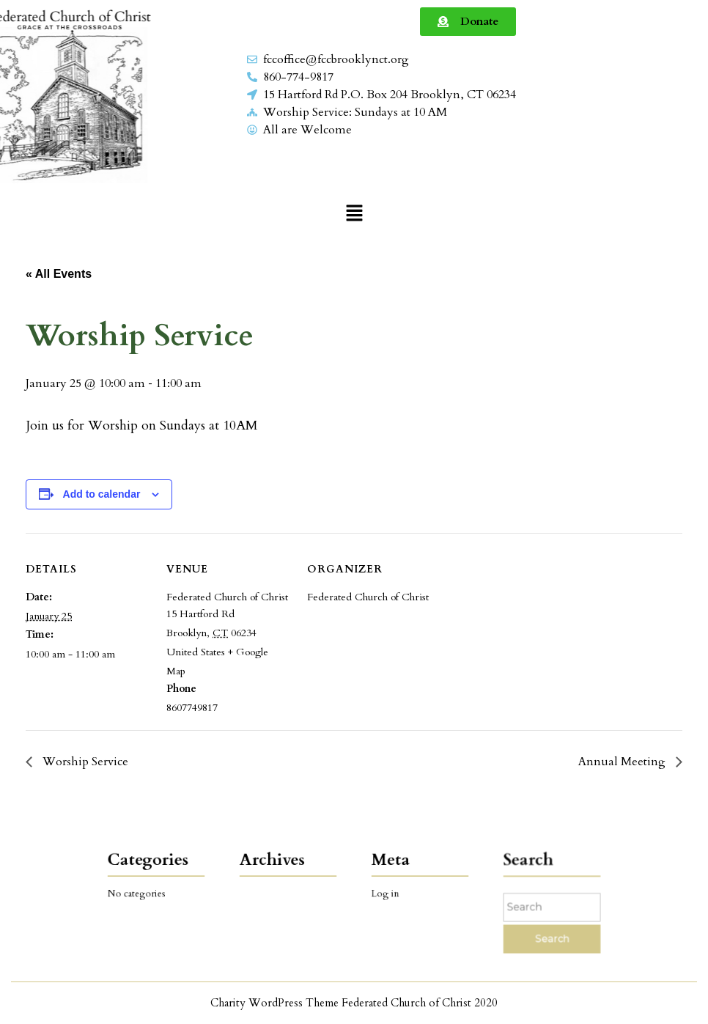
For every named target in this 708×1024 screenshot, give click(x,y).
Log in (392, 893)
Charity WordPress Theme (274, 1002)
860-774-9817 (298, 77)
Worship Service (84, 762)
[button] (354, 212)
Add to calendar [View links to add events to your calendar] (102, 494)
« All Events (59, 274)
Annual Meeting (623, 762)
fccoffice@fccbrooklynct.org (336, 59)
